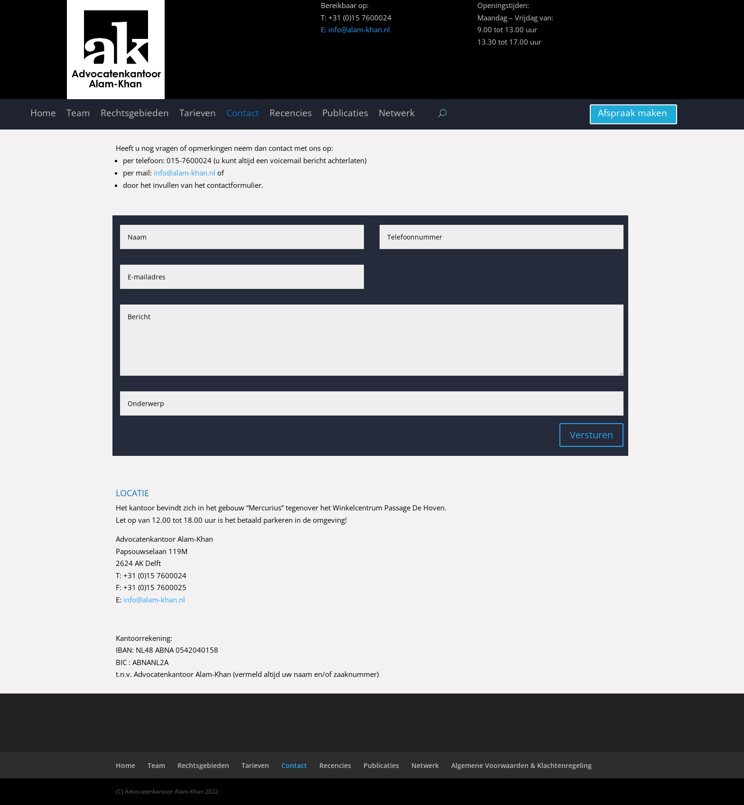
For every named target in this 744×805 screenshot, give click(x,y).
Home (43, 113)
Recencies (291, 113)
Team (78, 113)
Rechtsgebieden (135, 113)
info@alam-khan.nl (184, 172)
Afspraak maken (632, 113)
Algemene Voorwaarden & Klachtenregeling (521, 765)
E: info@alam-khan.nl (355, 29)
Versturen (591, 434)
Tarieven (197, 113)
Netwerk (397, 113)
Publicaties (345, 113)
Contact (242, 113)
